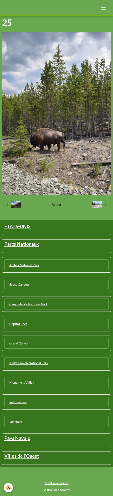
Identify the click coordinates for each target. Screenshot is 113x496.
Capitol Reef (18, 324)
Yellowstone (18, 402)
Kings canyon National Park (28, 363)
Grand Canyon (19, 343)
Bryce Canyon (19, 284)
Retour (56, 204)
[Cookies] (8, 487)
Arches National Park (24, 265)
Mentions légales (57, 483)
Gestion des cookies (57, 490)
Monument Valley (21, 382)
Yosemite (16, 422)
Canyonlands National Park (28, 304)
